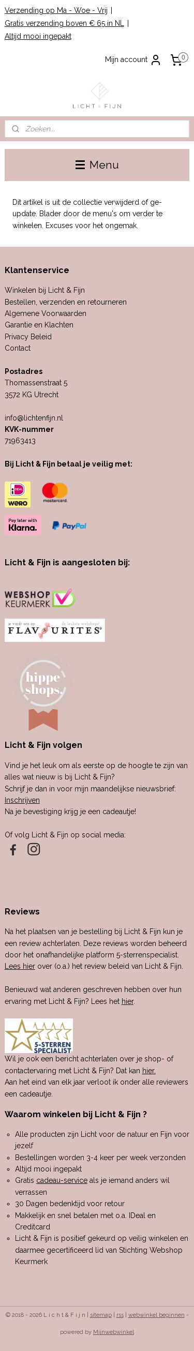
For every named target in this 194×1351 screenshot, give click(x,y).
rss (120, 1315)
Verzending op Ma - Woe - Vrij (56, 10)
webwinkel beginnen (156, 1315)
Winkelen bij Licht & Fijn (45, 290)
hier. (149, 1071)
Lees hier (20, 966)
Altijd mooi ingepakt (38, 36)
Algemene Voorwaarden (45, 313)
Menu (97, 164)
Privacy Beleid (28, 337)
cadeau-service (61, 1180)
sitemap (101, 1315)
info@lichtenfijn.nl (34, 418)
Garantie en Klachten (39, 325)
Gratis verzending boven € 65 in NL (64, 23)
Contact (18, 348)
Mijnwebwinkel (113, 1332)
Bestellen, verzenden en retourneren (66, 302)
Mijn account (133, 60)
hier (127, 1001)
